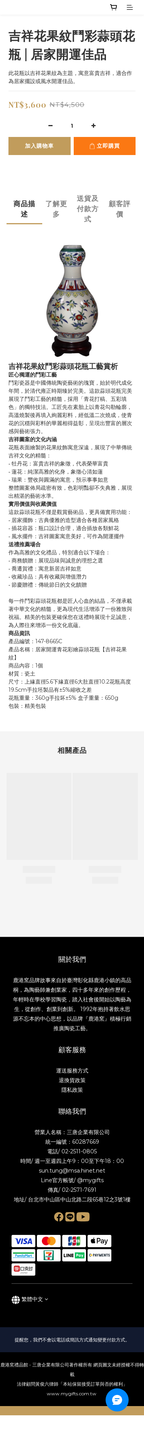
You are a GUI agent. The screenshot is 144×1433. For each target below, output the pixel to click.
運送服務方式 (72, 1070)
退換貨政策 (72, 1080)
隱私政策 (72, 1089)
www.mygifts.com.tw (72, 1393)
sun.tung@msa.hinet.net (72, 1170)
